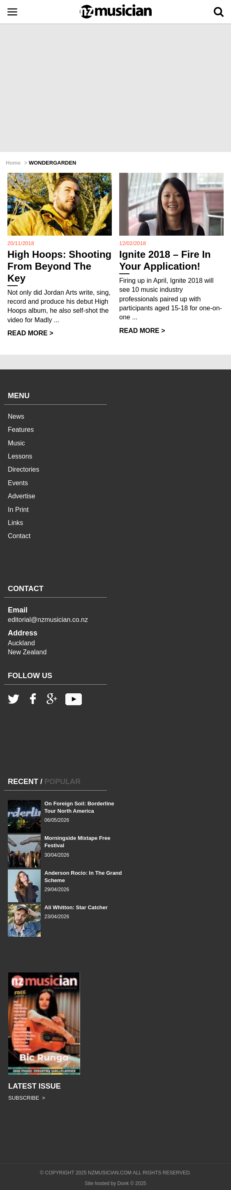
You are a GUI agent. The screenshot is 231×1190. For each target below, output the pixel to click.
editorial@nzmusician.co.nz (48, 619)
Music (16, 443)
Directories (23, 469)
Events (18, 482)
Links (15, 522)
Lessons (20, 456)
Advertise (21, 496)
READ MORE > (30, 333)
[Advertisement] (115, 88)
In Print (18, 509)
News (16, 416)
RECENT (23, 781)
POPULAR (62, 781)
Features (21, 429)
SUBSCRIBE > (26, 1098)
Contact (19, 535)
